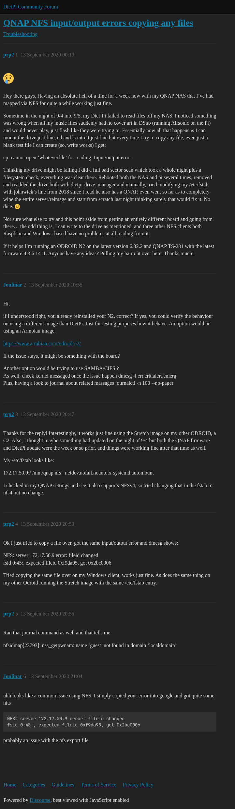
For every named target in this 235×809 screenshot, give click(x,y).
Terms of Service (98, 784)
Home (10, 784)
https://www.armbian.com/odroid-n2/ (42, 343)
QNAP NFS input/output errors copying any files (98, 23)
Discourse (40, 800)
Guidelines (62, 784)
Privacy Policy (138, 784)
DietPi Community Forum (30, 6)
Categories (34, 784)
